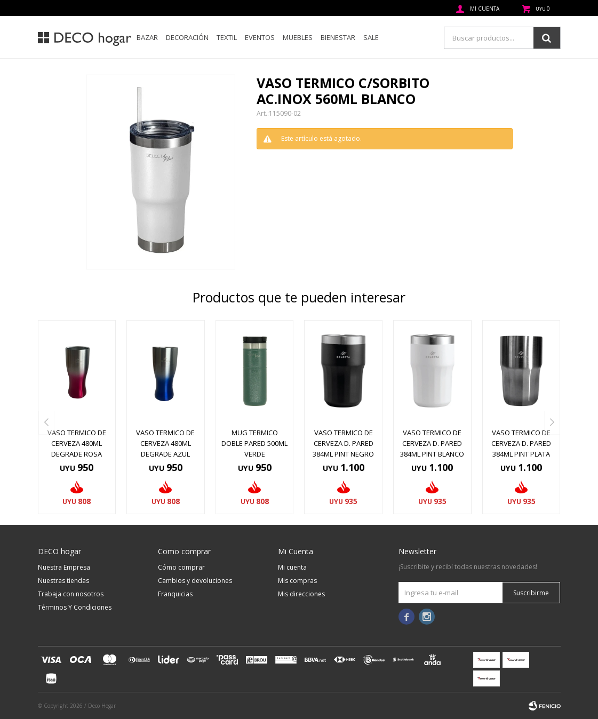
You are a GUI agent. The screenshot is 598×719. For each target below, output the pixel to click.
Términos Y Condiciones (74, 607)
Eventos (260, 37)
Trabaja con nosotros (70, 593)
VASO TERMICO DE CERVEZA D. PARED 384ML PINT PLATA (521, 443)
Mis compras (297, 580)
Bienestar (338, 37)
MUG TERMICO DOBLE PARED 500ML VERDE (254, 443)
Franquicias (175, 593)
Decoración (187, 37)
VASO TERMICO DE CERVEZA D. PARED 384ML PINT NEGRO (343, 443)
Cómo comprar (181, 567)
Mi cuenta (292, 567)
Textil (227, 37)
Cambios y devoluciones (195, 580)
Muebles (298, 37)
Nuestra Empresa (64, 567)
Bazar (147, 37)
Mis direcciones (301, 593)
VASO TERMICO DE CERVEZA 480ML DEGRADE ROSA (76, 443)
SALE (371, 37)
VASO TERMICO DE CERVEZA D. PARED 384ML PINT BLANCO (432, 443)
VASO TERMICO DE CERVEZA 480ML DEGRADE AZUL (165, 443)
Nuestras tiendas (63, 580)
